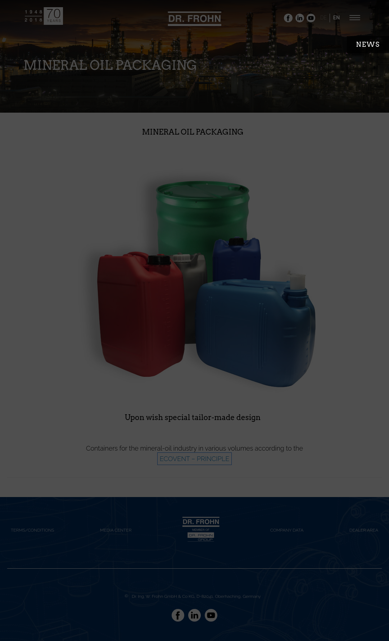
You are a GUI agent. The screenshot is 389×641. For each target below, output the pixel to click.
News (368, 44)
